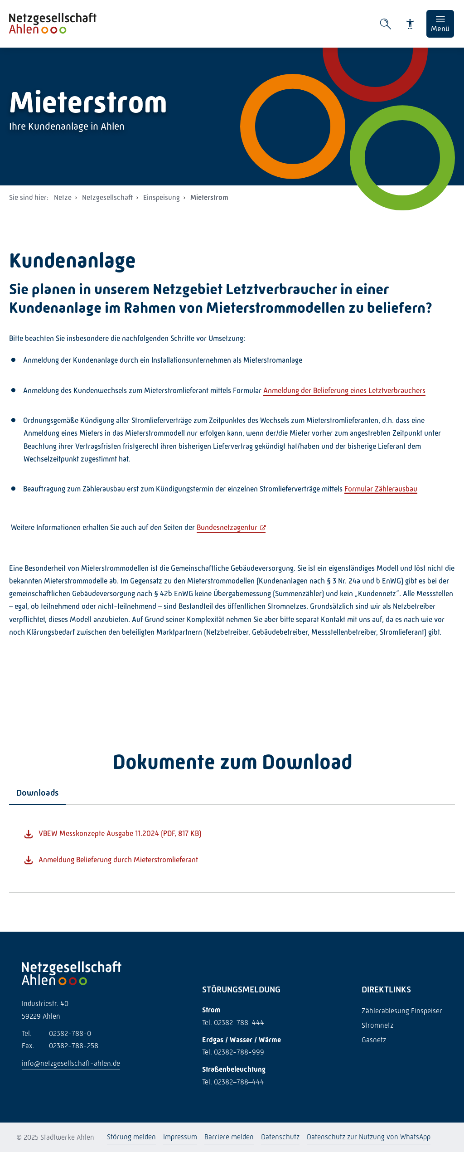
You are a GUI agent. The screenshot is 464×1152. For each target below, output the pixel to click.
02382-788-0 (56, 1033)
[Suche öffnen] (385, 24)
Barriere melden (229, 1137)
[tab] (37, 793)
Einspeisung (161, 197)
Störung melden (131, 1137)
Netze (63, 197)
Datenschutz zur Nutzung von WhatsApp (368, 1137)
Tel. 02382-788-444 (233, 1022)
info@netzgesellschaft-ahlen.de (71, 1063)
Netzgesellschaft (107, 197)
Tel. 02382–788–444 (233, 1082)
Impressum (180, 1137)
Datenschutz (280, 1137)
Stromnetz (377, 1025)
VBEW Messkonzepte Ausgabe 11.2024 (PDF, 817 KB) (120, 833)
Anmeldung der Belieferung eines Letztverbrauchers (344, 390)
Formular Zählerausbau (380, 489)
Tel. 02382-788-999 (233, 1052)
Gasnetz (374, 1039)
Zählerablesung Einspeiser (402, 1010)
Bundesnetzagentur (227, 527)
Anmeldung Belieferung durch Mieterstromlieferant (118, 859)
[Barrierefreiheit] (410, 24)
